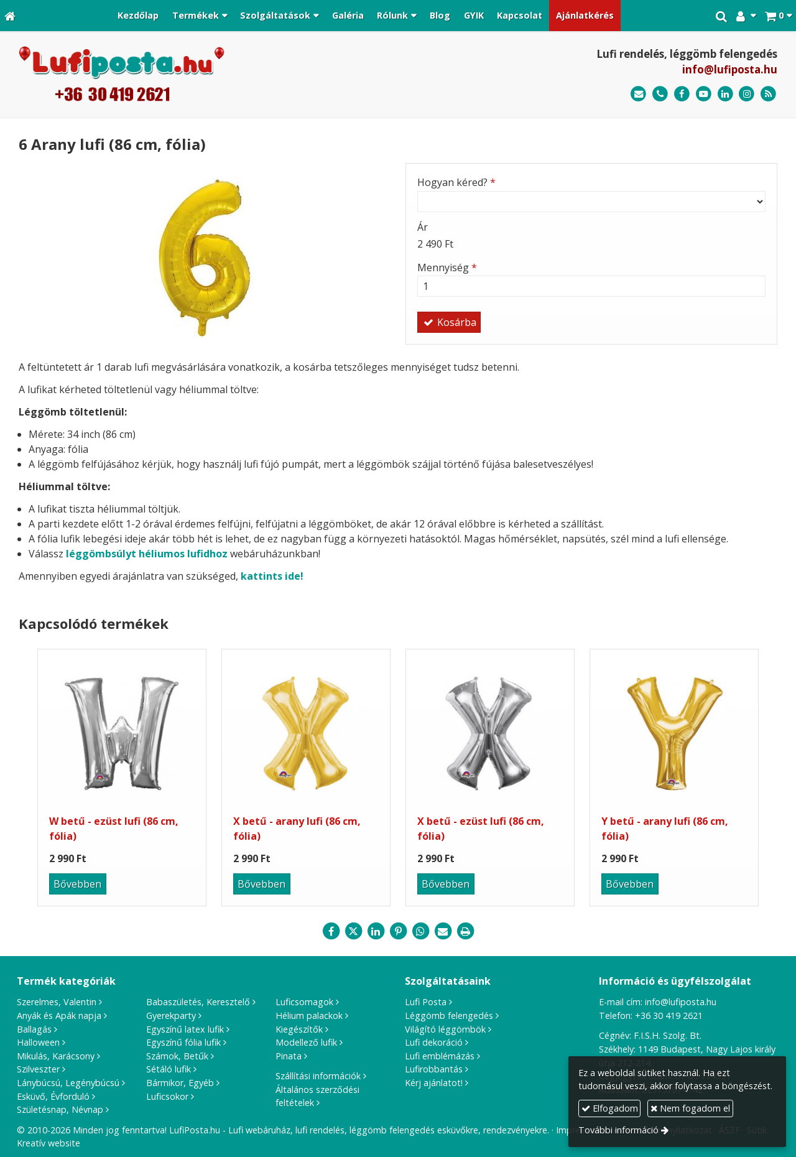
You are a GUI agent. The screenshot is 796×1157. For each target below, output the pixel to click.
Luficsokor (167, 1096)
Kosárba (449, 322)
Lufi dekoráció (434, 1042)
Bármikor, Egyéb (180, 1083)
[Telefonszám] (660, 94)
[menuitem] (138, 15)
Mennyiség (447, 267)
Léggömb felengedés (449, 1015)
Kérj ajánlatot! (434, 1083)
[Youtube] (704, 94)
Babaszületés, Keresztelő (198, 1002)
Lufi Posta (426, 1002)
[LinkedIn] (725, 94)
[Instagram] (747, 94)
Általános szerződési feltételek (317, 1096)
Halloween (38, 1042)
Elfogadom (609, 1108)
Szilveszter (38, 1069)
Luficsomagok (304, 1002)
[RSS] (768, 94)
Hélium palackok (309, 1015)
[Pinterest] (398, 931)
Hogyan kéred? (456, 182)
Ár (422, 227)
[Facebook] (682, 94)
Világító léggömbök (445, 1029)
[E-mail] (638, 94)
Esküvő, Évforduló (53, 1096)
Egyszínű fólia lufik (183, 1042)
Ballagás (34, 1029)
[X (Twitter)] (353, 931)
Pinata (288, 1056)
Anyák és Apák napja (59, 1015)
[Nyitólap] (10, 15)
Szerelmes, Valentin (56, 1002)
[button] (778, 15)
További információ (618, 1130)
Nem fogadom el (690, 1108)
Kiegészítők (299, 1029)
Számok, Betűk (177, 1056)
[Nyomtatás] (465, 931)
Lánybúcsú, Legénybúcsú (68, 1083)
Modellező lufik (306, 1042)
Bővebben (77, 884)
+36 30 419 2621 (669, 1015)
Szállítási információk (318, 1076)
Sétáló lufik (168, 1069)
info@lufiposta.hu (729, 69)
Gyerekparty (171, 1015)
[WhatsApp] (420, 931)
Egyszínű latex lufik (185, 1029)
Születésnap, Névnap (60, 1109)
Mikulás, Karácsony (56, 1056)
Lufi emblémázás (439, 1056)
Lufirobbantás (434, 1069)
